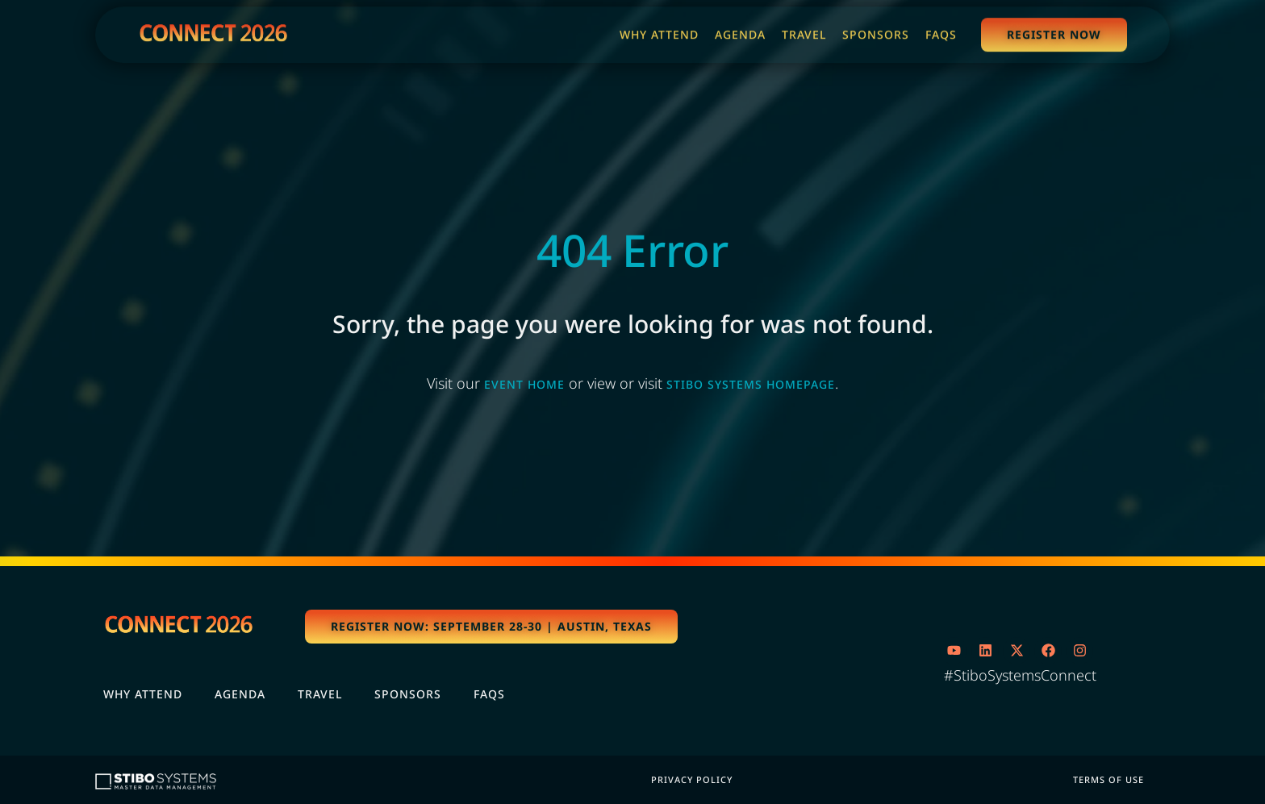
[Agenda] (740, 32)
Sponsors (407, 694)
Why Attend (142, 694)
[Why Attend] (659, 32)
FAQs (489, 694)
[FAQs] (941, 32)
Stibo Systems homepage (750, 384)
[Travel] (804, 32)
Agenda (240, 694)
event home (524, 384)
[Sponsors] (875, 32)
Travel (320, 694)
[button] (491, 627)
